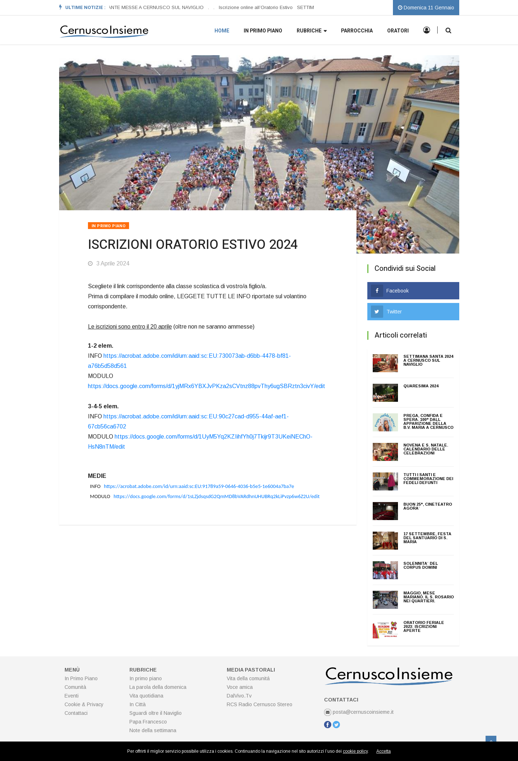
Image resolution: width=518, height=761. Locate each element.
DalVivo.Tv (239, 696)
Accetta (383, 751)
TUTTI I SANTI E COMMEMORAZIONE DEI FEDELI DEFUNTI (428, 478)
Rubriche (312, 31)
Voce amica (240, 687)
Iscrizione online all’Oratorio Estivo (256, 7)
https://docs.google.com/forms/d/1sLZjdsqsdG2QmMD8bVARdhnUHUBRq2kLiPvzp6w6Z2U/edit (217, 496)
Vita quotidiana (146, 696)
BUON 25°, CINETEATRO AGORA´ (427, 506)
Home (221, 31)
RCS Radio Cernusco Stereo (259, 704)
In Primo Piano (109, 226)
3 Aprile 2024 (108, 263)
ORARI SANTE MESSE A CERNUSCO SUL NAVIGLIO (146, 7)
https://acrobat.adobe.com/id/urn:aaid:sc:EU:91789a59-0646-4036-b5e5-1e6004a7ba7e (199, 486)
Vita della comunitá (248, 678)
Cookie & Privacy (84, 704)
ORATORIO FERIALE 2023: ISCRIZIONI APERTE (423, 626)
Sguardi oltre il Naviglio (155, 713)
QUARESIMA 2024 (420, 386)
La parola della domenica (157, 687)
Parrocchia (357, 31)
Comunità (75, 687)
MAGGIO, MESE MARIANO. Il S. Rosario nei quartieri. (428, 597)
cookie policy (355, 751)
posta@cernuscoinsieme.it (359, 712)
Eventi (72, 696)
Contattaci (76, 713)
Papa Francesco (148, 722)
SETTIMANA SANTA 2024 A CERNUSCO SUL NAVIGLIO (428, 360)
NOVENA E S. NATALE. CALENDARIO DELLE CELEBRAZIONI (425, 449)
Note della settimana (152, 730)
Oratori (398, 31)
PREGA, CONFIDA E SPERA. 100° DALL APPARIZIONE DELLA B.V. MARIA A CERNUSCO (428, 421)
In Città (137, 704)
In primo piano (263, 31)
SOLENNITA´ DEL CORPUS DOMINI (420, 565)
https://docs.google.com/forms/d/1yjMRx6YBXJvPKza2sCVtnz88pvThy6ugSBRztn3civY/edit (206, 386)
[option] (148, 7)
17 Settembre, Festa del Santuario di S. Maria (427, 538)
